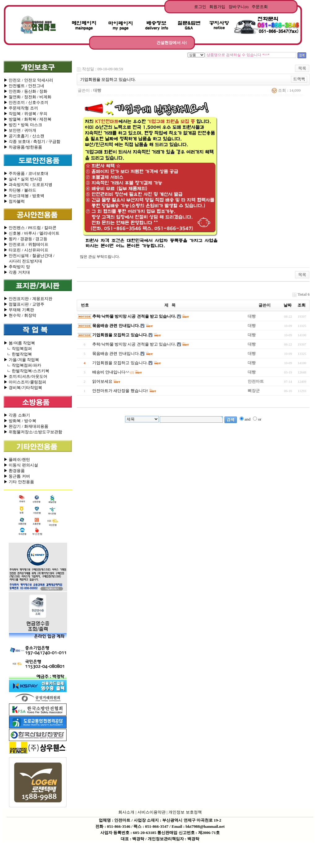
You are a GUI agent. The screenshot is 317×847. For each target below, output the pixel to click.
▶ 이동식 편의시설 (21, 465)
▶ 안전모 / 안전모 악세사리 (28, 80)
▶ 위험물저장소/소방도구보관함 (33, 432)
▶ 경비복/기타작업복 (23, 387)
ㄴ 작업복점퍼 (18, 348)
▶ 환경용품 (14, 470)
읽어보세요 (102, 381)
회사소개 (126, 812)
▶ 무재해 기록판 (19, 309)
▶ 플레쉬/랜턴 (17, 459)
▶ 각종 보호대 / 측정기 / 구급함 (32, 141)
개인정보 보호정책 (185, 812)
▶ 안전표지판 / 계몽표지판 (28, 298)
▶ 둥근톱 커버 (17, 476)
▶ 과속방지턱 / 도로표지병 (28, 184)
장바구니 (238, 6)
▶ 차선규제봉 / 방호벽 (24, 195)
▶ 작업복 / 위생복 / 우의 (25, 113)
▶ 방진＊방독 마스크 (23, 124)
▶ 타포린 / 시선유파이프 (26, 250)
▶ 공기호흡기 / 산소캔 (24, 136)
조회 (301, 305)
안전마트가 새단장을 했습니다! (120, 390)
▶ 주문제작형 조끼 (21, 108)
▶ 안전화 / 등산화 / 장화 (25, 91)
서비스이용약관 (151, 812)
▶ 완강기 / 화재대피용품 (26, 426)
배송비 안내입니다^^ (110, 372)
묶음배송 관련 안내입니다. (116, 325)
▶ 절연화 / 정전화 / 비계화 (27, 97)
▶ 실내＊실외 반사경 (23, 179)
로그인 (200, 6)
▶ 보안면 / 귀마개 (20, 130)
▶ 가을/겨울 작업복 (21, 359)
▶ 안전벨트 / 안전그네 (24, 85)
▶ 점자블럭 (14, 201)
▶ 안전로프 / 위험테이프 (26, 244)
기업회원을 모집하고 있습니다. (120, 335)
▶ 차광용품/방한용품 (23, 147)
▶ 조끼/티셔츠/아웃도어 (25, 376)
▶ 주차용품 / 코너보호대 (26, 173)
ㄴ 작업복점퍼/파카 (22, 365)
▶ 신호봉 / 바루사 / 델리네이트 (31, 233)
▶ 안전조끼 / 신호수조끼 (26, 102)
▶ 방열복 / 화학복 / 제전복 (27, 119)
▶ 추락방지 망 (17, 266)
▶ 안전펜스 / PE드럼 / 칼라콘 (30, 227)
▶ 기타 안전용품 (19, 481)
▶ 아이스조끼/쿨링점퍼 (25, 382)
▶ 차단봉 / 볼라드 (20, 190)
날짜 (288, 305)
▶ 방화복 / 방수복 (20, 420)
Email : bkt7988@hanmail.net (198, 826)
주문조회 (260, 6)
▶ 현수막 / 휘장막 (20, 315)
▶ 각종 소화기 (17, 415)
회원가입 (217, 6)
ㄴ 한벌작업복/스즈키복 (26, 370)
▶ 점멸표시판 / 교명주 (24, 304)
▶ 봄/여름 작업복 (19, 343)
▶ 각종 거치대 (17, 272)
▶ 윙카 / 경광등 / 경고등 (25, 238)
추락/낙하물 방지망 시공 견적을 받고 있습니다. (134, 316)
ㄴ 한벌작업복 (18, 354)
